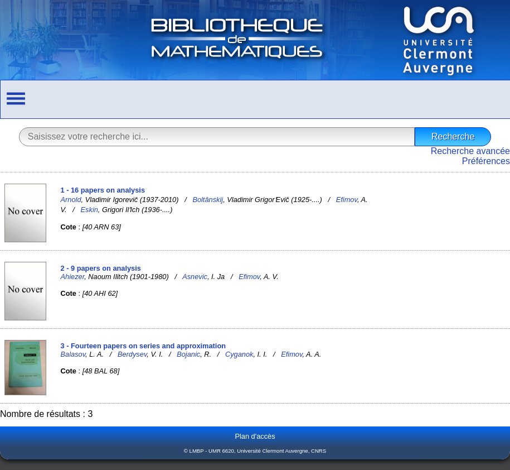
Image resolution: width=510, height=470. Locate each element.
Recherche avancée (470, 151)
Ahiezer (73, 276)
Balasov (73, 354)
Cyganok (239, 354)
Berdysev (132, 354)
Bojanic (188, 354)
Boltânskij (207, 199)
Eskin (89, 209)
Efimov (346, 199)
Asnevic (194, 276)
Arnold (71, 199)
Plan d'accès (255, 436)
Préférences (486, 161)
